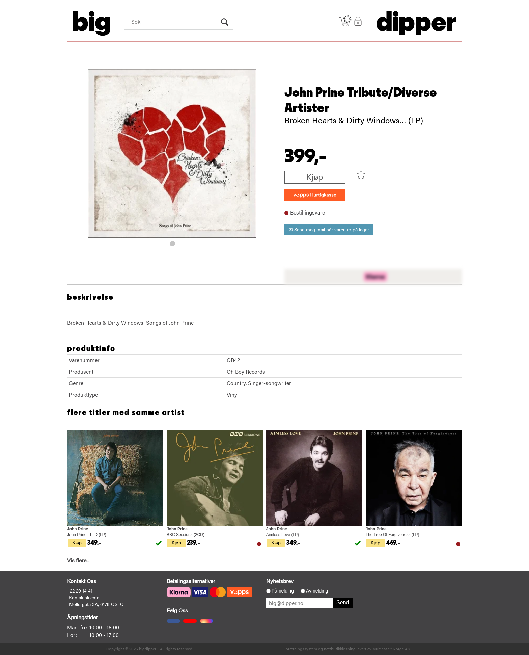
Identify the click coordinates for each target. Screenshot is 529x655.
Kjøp (314, 177)
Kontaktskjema (84, 597)
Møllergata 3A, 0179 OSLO (96, 604)
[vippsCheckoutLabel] (314, 195)
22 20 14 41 (81, 590)
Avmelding (317, 591)
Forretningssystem (300, 649)
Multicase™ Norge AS (391, 649)
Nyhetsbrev (280, 581)
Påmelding (283, 591)
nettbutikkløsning (340, 649)
